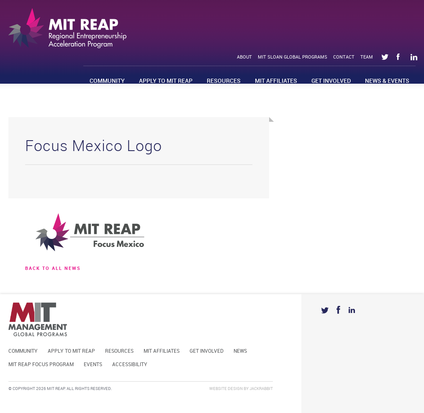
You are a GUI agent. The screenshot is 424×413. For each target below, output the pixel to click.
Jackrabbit (261, 389)
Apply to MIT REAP (166, 81)
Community (107, 81)
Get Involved (331, 81)
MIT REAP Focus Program (41, 364)
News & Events (387, 81)
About (244, 57)
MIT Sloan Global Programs (292, 57)
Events (93, 364)
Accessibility (129, 364)
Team (366, 57)
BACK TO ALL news (53, 268)
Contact (344, 57)
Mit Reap (67, 28)
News (240, 351)
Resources (224, 81)
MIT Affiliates (276, 81)
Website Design (226, 389)
